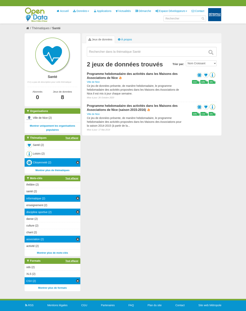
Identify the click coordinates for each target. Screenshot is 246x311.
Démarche (143, 11)
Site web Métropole (209, 305)
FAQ (131, 305)
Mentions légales (57, 305)
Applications (102, 11)
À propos (125, 39)
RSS (29, 305)
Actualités (123, 11)
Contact (198, 11)
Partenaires (108, 305)
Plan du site (155, 305)
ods (203, 81)
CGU (84, 305)
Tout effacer (71, 138)
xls (211, 81)
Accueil (63, 11)
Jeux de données (100, 39)
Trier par (177, 64)
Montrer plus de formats (52, 287)
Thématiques (41, 28)
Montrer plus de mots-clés (52, 252)
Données (81, 11)
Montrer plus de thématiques (52, 170)
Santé (56, 28)
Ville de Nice (93, 82)
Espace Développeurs (171, 11)
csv (195, 81)
